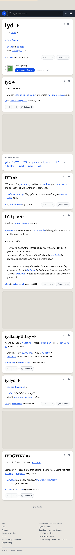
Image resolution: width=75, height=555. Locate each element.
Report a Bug (7, 542)
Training (9, 473)
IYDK (25, 162)
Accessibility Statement (11, 539)
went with (56, 255)
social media (39, 230)
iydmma (35, 162)
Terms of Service (9, 533)
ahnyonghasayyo (24, 362)
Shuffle (37, 507)
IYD (6, 204)
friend (10, 46)
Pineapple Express (56, 95)
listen (9, 198)
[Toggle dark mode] (66, 13)
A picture (9, 230)
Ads (3, 523)
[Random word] (59, 13)
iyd (6, 57)
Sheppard (20, 473)
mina (12, 57)
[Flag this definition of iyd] (68, 24)
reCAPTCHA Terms (46, 536)
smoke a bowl (29, 95)
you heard (27, 353)
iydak (21, 166)
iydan (31, 166)
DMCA (4, 536)
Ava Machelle (17, 403)
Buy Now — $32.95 (24, 70)
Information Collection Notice (50, 523)
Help (4, 527)
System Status (45, 527)
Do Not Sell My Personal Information (53, 539)
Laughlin (11, 480)
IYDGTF (15, 162)
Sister (10, 393)
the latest (31, 270)
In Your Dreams (12, 40)
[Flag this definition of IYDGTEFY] (69, 455)
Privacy (5, 530)
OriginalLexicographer (18, 101)
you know (18, 397)
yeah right (17, 50)
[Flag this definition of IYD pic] (69, 215)
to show (46, 184)
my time (40, 480)
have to (63, 194)
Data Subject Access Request (50, 530)
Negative (26, 343)
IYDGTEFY (8, 489)
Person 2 (11, 356)
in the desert (50, 480)
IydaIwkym (10, 166)
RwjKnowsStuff (18, 284)
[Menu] (71, 13)
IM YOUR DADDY (16, 204)
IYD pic (59, 162)
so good (21, 46)
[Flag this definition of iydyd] (69, 379)
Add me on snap (16, 194)
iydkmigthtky (10, 362)
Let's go (18, 95)
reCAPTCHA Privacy (46, 533)
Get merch (63, 57)
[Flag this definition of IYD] (69, 177)
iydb (40, 166)
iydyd (7, 403)
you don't (21, 387)
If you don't (10, 387)
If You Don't (46, 343)
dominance (61, 184)
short (13, 32)
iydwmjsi (47, 162)
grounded (20, 273)
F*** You (36, 462)
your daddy (24, 184)
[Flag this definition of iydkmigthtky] (69, 335)
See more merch (42, 70)
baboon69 (19, 489)
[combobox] (35, 13)
